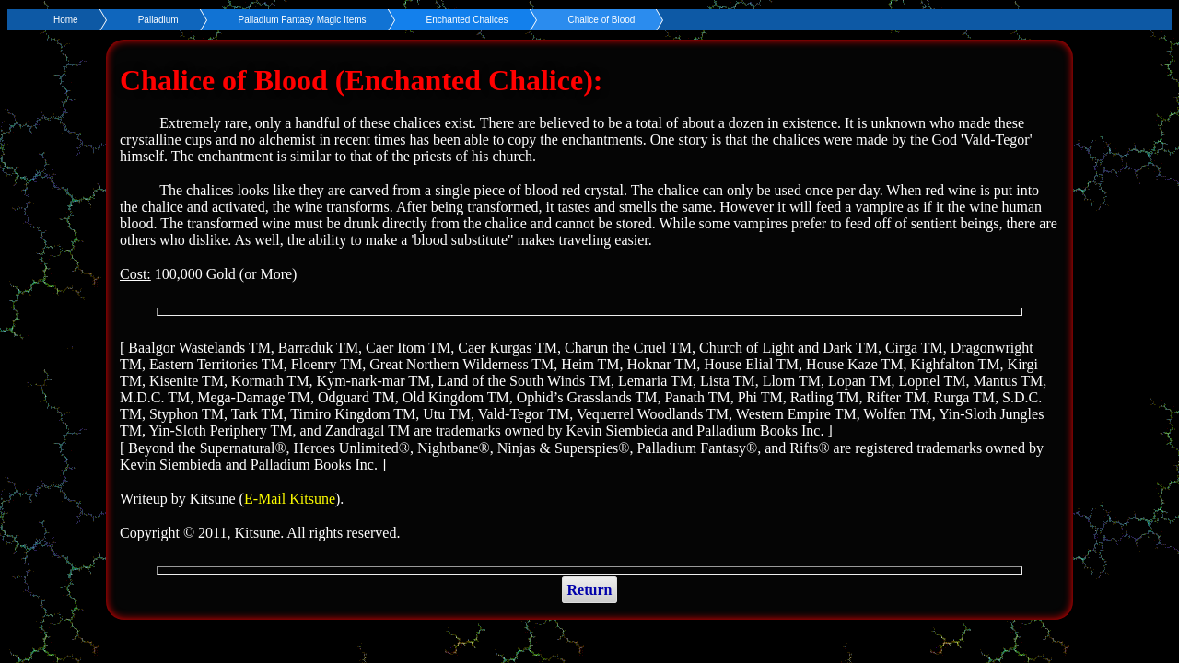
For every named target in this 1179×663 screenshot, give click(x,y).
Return (590, 590)
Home (65, 20)
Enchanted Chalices (467, 20)
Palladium (158, 20)
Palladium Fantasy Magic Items (303, 20)
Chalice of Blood (602, 20)
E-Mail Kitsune (289, 498)
